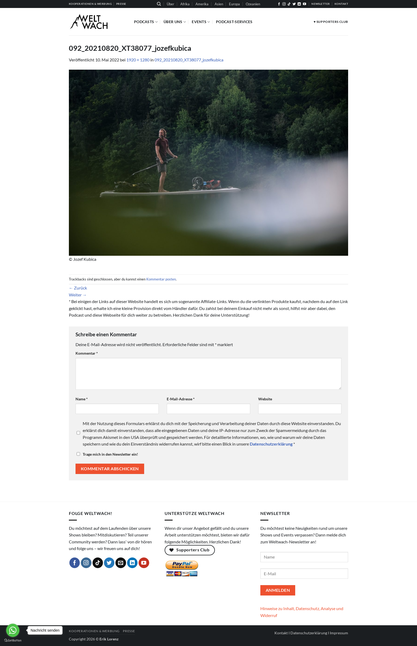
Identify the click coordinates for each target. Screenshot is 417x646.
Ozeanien (253, 4)
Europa (234, 4)
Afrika (185, 4)
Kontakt (281, 633)
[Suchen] (159, 4)
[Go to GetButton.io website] (12, 640)
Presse (129, 631)
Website (265, 399)
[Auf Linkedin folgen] (299, 4)
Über (170, 4)
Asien (219, 4)
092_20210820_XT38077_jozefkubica (189, 59)
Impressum (339, 633)
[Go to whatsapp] (12, 630)
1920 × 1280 (137, 59)
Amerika (201, 4)
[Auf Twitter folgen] (294, 4)
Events (201, 21)
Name (82, 399)
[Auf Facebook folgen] (279, 4)
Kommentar (87, 353)
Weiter (78, 294)
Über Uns (175, 21)
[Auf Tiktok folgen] (289, 4)
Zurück (78, 287)
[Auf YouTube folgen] (304, 4)
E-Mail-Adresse (181, 399)
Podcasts (146, 21)
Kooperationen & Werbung (94, 631)
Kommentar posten (161, 279)
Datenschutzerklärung (308, 633)
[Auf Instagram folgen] (284, 4)
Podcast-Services (234, 21)
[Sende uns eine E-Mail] (120, 562)
